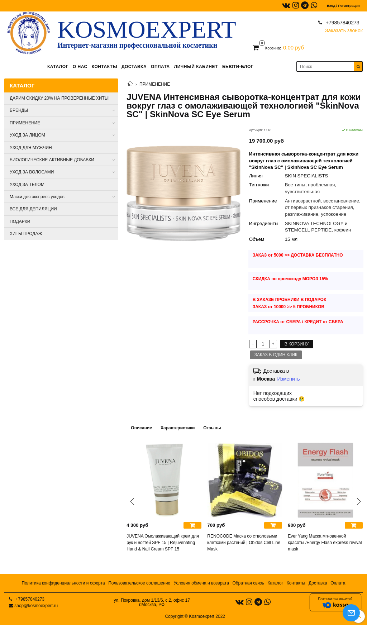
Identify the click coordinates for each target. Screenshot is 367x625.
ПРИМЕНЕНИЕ (154, 84)
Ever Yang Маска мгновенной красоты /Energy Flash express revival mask (325, 543)
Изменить (288, 379)
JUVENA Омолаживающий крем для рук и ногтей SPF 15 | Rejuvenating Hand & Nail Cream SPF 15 (163, 543)
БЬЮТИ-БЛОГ (237, 66)
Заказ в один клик (275, 354)
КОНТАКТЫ (104, 66)
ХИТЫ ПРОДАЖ (26, 233)
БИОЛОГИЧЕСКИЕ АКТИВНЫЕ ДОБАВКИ (52, 159)
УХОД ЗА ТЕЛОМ (27, 184)
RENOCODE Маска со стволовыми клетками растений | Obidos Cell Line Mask (243, 543)
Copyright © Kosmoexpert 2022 (195, 616)
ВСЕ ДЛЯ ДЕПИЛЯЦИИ (33, 208)
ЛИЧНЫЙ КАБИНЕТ (196, 66)
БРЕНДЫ (19, 110)
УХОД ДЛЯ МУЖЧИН (31, 147)
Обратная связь (248, 583)
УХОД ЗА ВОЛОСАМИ (32, 172)
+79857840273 (341, 22)
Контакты (296, 583)
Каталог (275, 583)
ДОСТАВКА (134, 66)
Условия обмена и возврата (201, 583)
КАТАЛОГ (57, 66)
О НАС (80, 66)
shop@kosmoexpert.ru (36, 605)
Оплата (337, 583)
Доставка (318, 583)
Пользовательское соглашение (139, 583)
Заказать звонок (344, 29)
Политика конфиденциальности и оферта (63, 583)
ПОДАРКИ (20, 221)
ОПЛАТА (160, 66)
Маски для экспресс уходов (37, 196)
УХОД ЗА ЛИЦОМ (27, 135)
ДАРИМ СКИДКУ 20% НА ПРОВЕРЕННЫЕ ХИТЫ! (60, 98)
